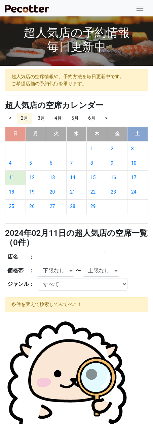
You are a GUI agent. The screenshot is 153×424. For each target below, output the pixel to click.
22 (93, 192)
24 (134, 192)
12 (32, 177)
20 (52, 192)
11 (11, 177)
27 (52, 206)
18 (11, 192)
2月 (24, 118)
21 (72, 192)
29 (93, 206)
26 (32, 206)
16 (113, 177)
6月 (91, 118)
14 (72, 177)
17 (134, 177)
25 (11, 206)
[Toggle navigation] (140, 8)
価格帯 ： (20, 270)
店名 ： (20, 257)
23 (113, 192)
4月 (58, 118)
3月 (41, 118)
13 (52, 177)
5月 (75, 118)
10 (134, 163)
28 (72, 206)
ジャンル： (20, 284)
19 (32, 192)
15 (93, 177)
